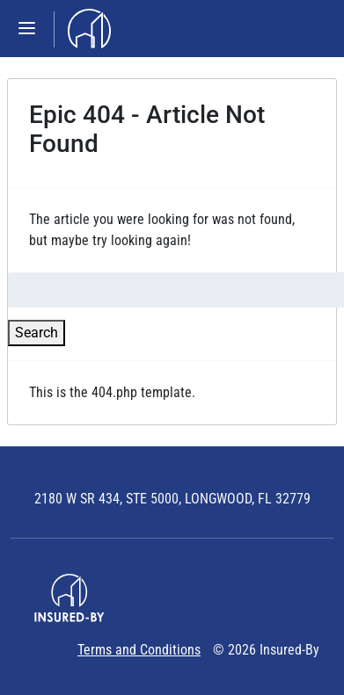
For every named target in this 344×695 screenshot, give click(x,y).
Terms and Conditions (139, 649)
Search (36, 332)
